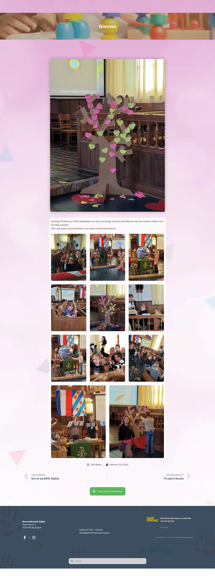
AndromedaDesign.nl (184, 545)
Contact (179, 14)
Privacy (164, 534)
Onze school (76, 14)
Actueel (153, 14)
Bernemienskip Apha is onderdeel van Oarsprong (176, 527)
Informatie (127, 14)
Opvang (101, 14)
